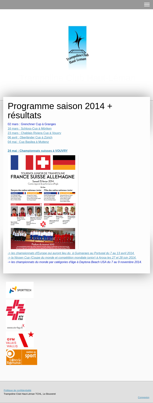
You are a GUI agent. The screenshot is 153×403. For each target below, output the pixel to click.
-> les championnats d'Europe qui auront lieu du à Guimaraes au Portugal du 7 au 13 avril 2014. (71, 253)
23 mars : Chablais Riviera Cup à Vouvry (34, 133)
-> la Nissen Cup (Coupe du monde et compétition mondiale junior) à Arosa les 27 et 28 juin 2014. (72, 257)
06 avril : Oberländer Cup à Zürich (30, 137)
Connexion (143, 397)
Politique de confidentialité (17, 390)
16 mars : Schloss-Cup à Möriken (30, 128)
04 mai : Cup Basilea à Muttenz (28, 141)
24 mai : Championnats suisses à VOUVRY (38, 150)
